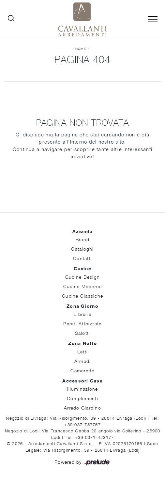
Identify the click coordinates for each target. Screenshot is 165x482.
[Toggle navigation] (153, 19)
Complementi (82, 398)
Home (80, 49)
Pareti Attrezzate (82, 323)
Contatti (82, 258)
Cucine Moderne (82, 286)
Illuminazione (82, 389)
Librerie (82, 314)
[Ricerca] (11, 19)
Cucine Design (82, 277)
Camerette (82, 370)
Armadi (82, 361)
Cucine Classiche (82, 296)
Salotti (82, 333)
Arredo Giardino (82, 408)
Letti (82, 351)
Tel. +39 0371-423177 (89, 437)
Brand (82, 239)
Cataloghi (82, 249)
